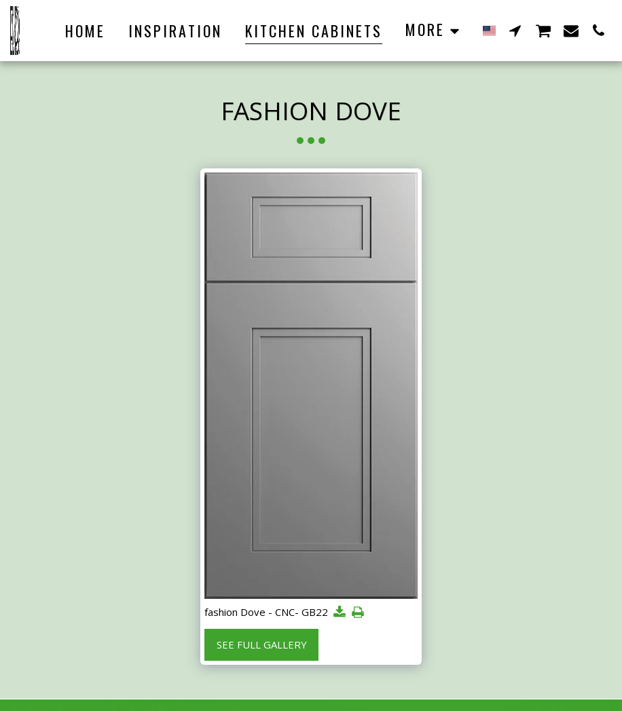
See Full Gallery (262, 644)
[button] (515, 30)
